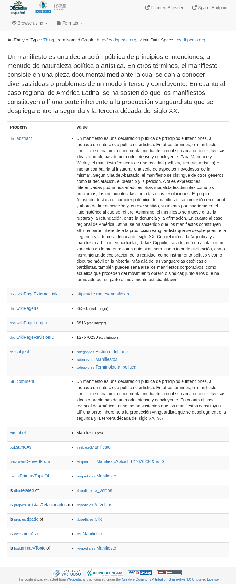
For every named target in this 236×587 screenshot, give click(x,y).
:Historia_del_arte (102, 351)
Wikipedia (74, 579)
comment (22, 381)
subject (19, 351)
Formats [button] (69, 23)
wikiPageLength (28, 322)
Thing (48, 39)
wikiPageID (24, 308)
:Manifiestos (97, 359)
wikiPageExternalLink (33, 294)
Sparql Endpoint (210, 7)
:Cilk (89, 519)
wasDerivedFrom (30, 461)
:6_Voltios (94, 490)
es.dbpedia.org (191, 39)
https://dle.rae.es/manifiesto (103, 294)
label (18, 432)
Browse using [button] (30, 23)
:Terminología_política (106, 367)
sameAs (20, 447)
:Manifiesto (94, 447)
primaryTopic (29, 548)
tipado (26, 519)
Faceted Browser (164, 7)
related (24, 490)
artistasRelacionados (40, 504)
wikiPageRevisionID (32, 337)
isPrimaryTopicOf (29, 475)
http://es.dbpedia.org (116, 39)
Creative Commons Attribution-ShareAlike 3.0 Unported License (170, 579)
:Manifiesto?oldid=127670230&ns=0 (120, 461)
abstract (21, 138)
